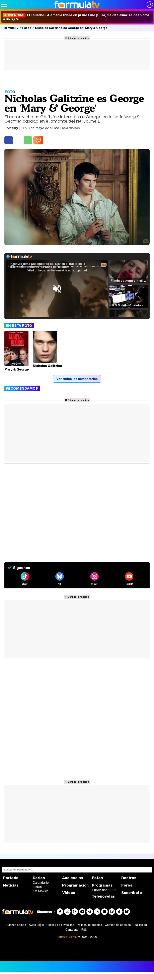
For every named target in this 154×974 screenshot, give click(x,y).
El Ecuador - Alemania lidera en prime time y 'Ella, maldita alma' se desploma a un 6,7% (76, 17)
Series (39, 877)
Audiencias (72, 877)
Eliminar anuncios (78, 38)
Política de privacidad (60, 924)
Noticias (11, 885)
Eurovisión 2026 (104, 890)
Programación (75, 885)
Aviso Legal (36, 924)
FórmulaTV (10, 27)
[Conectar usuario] (150, 4)
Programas (102, 885)
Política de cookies (89, 924)
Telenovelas (103, 896)
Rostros (128, 877)
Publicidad (140, 924)
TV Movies (41, 891)
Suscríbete (131, 892)
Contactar (72, 929)
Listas (37, 886)
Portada (10, 877)
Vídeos (68, 892)
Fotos (26, 27)
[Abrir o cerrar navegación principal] (4, 4)
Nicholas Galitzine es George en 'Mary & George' (71, 27)
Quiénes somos (15, 924)
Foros (126, 885)
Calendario (41, 882)
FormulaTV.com (67, 937)
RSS (84, 929)
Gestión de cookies (118, 924)
